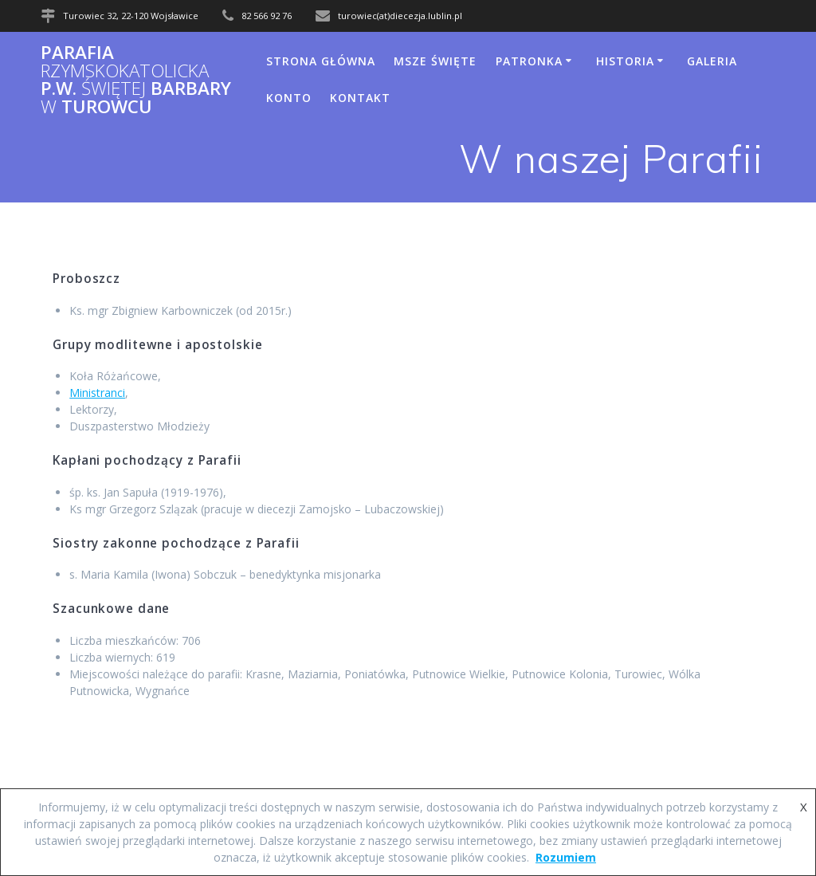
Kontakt (360, 97)
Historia (625, 61)
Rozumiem (566, 857)
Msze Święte (435, 61)
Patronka (529, 61)
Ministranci (97, 392)
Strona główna (320, 61)
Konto (289, 97)
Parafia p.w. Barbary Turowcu (136, 80)
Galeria (712, 61)
